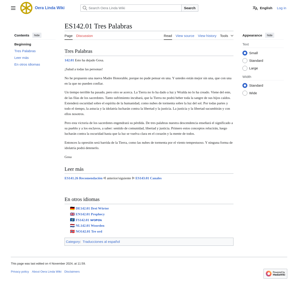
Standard (256, 61)
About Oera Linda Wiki (46, 271)
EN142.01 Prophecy (90, 214)
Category (73, 241)
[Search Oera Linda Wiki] (131, 8)
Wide (253, 93)
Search (189, 8)
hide (37, 35)
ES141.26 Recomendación (83, 178)
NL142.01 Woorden (90, 226)
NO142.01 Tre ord (89, 231)
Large (253, 68)
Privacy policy (20, 271)
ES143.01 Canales (148, 178)
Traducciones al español (101, 241)
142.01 (69, 60)
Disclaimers (72, 271)
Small (253, 53)
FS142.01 (89, 220)
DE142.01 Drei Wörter (92, 208)
